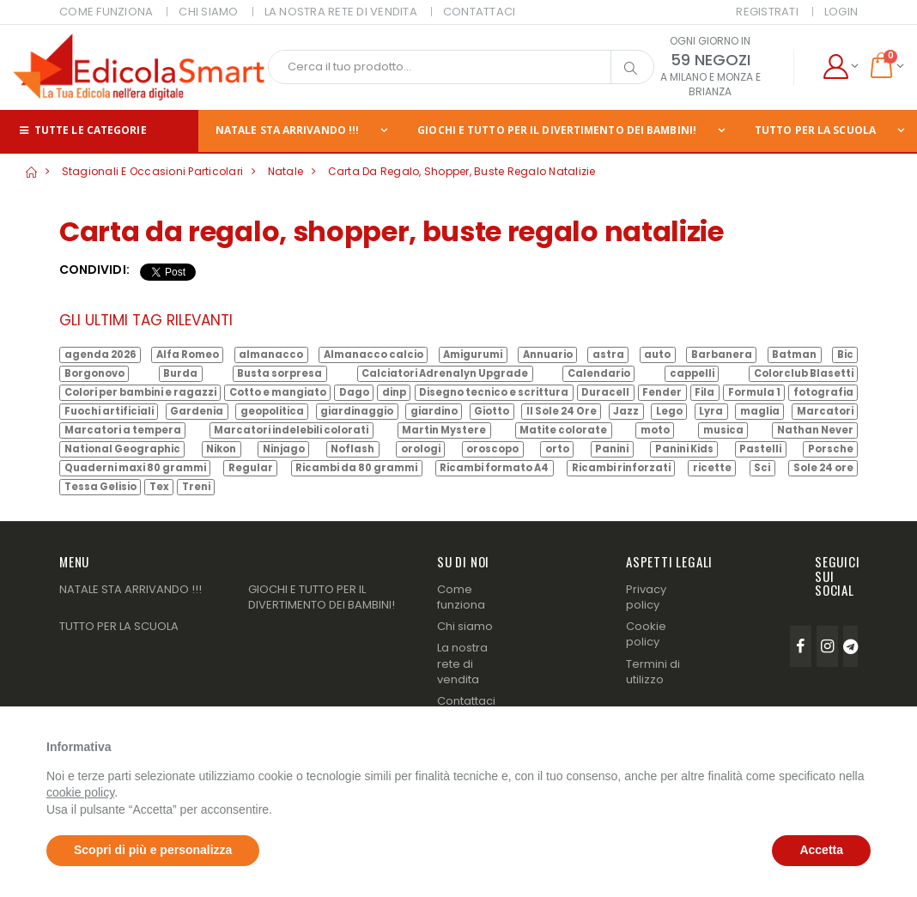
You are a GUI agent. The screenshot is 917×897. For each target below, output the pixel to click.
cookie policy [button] (80, 792)
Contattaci (466, 701)
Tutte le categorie (82, 130)
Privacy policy (646, 597)
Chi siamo (465, 626)
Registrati (767, 11)
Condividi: (94, 270)
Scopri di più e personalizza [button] (153, 850)
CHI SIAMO (208, 11)
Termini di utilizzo (653, 672)
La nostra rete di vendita (462, 663)
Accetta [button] (821, 850)
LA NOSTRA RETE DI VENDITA (340, 11)
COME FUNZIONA (106, 11)
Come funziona (461, 597)
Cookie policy (646, 634)
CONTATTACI (479, 11)
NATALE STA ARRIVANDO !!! (287, 130)
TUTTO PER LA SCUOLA (119, 626)
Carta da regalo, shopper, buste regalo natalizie (462, 171)
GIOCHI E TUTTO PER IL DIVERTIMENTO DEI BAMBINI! (556, 130)
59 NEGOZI (710, 59)
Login (841, 11)
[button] (840, 67)
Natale (286, 171)
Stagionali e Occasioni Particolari (153, 171)
